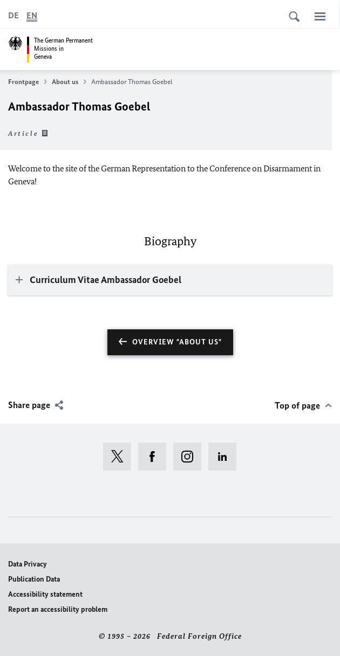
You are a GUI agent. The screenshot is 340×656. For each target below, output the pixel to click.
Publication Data (34, 579)
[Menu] (320, 16)
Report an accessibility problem (57, 609)
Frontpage (27, 82)
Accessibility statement (45, 594)
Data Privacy (27, 564)
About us (69, 82)
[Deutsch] (13, 16)
